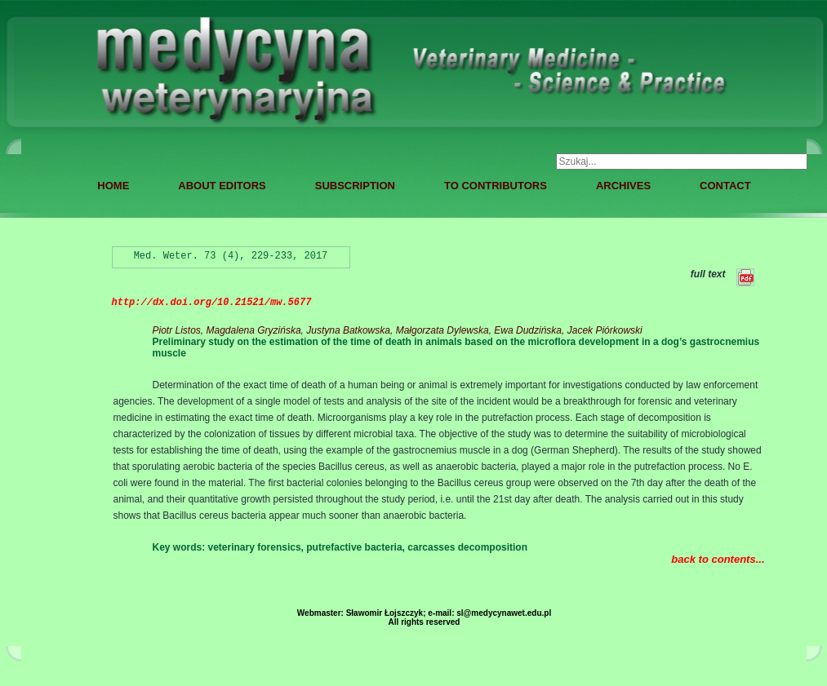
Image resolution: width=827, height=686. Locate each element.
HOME (113, 185)
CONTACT (725, 185)
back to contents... (717, 559)
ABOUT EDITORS (221, 185)
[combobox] (681, 161)
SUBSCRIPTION (355, 185)
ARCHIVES (623, 185)
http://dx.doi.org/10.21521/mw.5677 (212, 302)
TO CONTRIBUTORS (495, 185)
